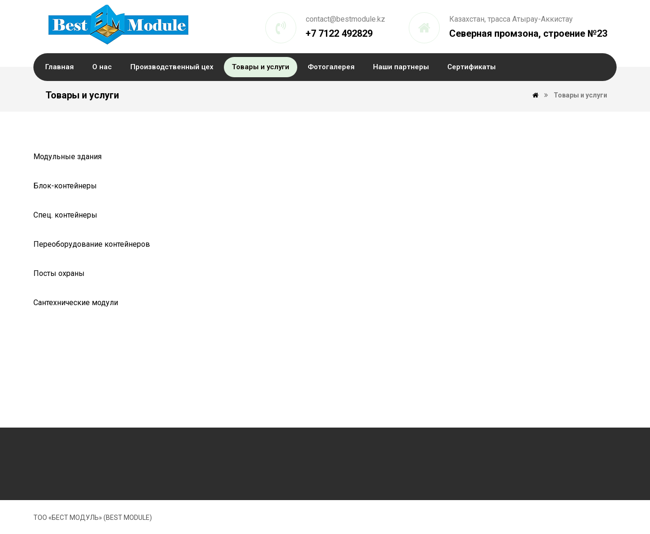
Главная (59, 67)
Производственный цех (172, 67)
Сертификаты (471, 67)
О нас (102, 67)
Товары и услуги (260, 67)
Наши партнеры (401, 67)
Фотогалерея (331, 67)
